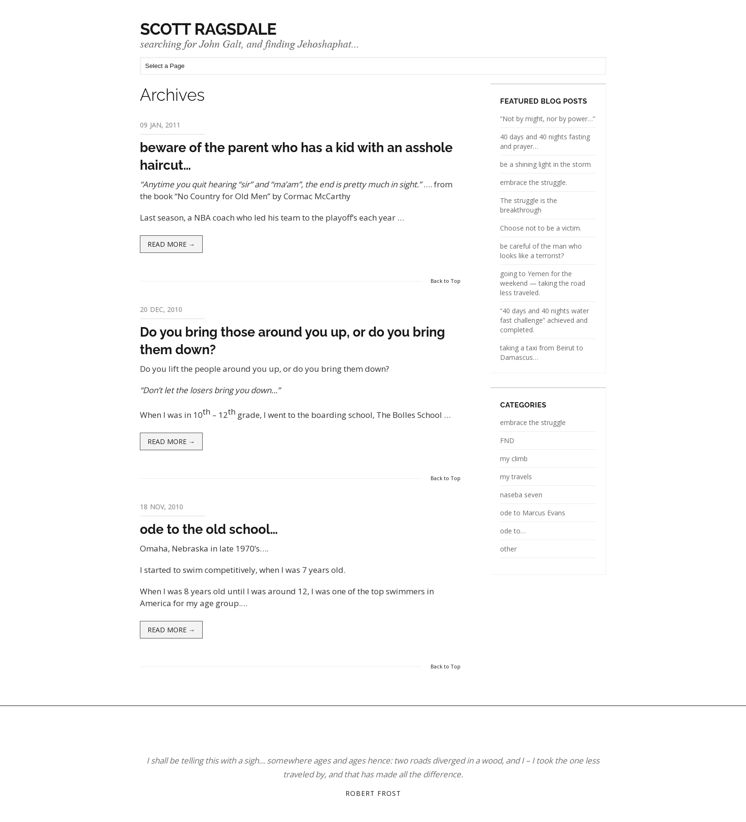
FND (507, 440)
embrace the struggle (533, 422)
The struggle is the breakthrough (528, 205)
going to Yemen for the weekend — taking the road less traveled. (542, 283)
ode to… (513, 530)
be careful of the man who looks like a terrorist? (541, 251)
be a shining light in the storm (545, 164)
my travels (516, 476)
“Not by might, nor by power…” (547, 118)
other (508, 548)
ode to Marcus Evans (532, 512)
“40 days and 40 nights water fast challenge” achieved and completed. (544, 320)
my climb (514, 458)
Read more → (171, 244)
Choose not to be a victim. (540, 227)
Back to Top (446, 280)
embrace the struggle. (533, 182)
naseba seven (521, 494)
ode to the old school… (209, 529)
